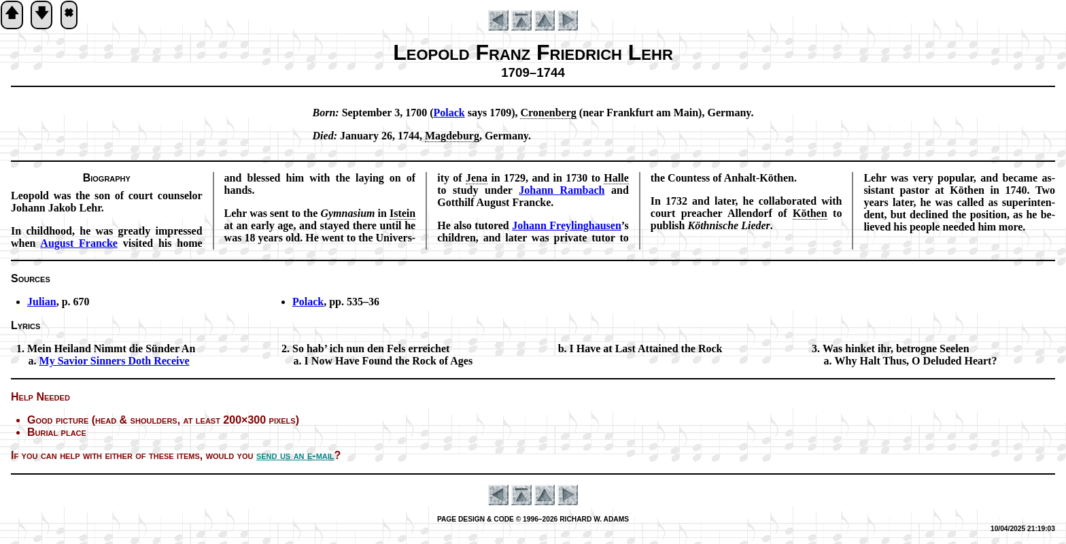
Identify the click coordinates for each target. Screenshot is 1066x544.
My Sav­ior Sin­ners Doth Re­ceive (114, 361)
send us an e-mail (295, 455)
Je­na (476, 178)
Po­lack (448, 112)
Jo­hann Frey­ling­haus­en (566, 225)
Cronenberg (548, 112)
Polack (308, 301)
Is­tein (402, 213)
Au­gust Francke (79, 243)
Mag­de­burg (452, 135)
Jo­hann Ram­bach (561, 190)
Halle (616, 178)
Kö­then (810, 213)
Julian (41, 301)
